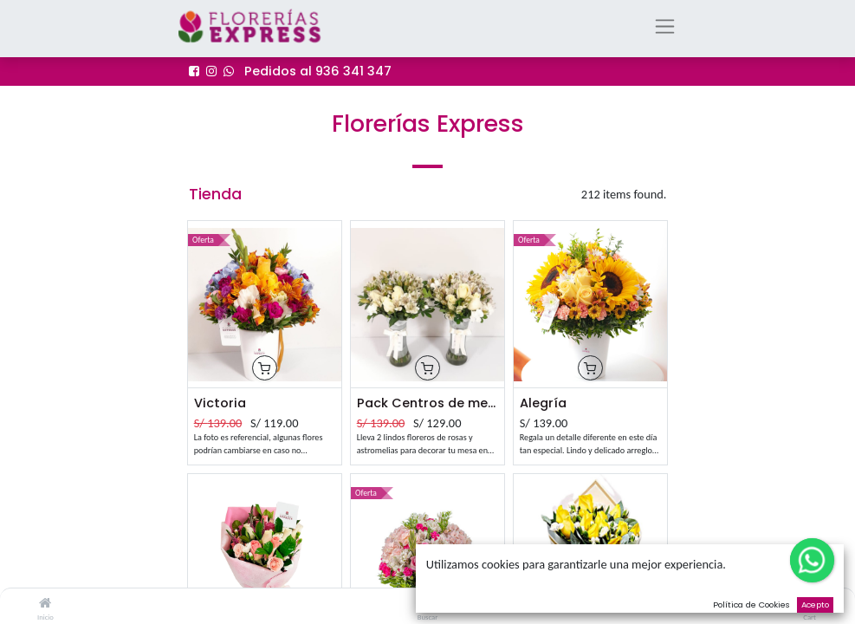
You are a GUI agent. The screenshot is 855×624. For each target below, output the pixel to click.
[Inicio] (45, 603)
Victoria (220, 403)
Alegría (543, 403)
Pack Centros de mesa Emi (428, 403)
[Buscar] (427, 603)
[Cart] (809, 603)
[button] (264, 367)
